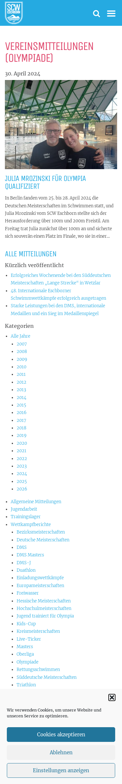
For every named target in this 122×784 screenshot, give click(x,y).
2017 (21, 420)
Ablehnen (61, 760)
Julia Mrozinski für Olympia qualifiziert (45, 182)
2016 (22, 412)
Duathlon (26, 570)
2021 (21, 451)
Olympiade (27, 662)
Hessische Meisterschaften (44, 601)
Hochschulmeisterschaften (44, 608)
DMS (22, 547)
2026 (22, 489)
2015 (21, 405)
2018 (21, 428)
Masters (25, 646)
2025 (22, 481)
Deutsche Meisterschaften (43, 540)
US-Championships (36, 692)
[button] (112, 704)
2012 (21, 382)
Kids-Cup (26, 624)
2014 (21, 397)
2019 (22, 435)
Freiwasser (28, 593)
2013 (21, 389)
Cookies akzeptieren (61, 742)
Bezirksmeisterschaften (41, 532)
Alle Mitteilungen (30, 253)
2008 (22, 351)
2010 (21, 367)
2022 (22, 458)
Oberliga (25, 654)
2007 (22, 344)
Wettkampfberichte (31, 524)
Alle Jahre (20, 336)
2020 (22, 443)
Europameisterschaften (40, 585)
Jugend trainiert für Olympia (45, 616)
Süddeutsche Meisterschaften (46, 677)
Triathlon (26, 685)
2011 (21, 374)
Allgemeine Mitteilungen (36, 501)
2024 (22, 473)
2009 (22, 359)
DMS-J (24, 563)
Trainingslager (26, 517)
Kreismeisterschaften (38, 631)
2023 (22, 466)
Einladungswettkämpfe (40, 578)
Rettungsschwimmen (38, 669)
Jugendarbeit (24, 509)
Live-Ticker (29, 639)
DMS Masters (30, 555)
